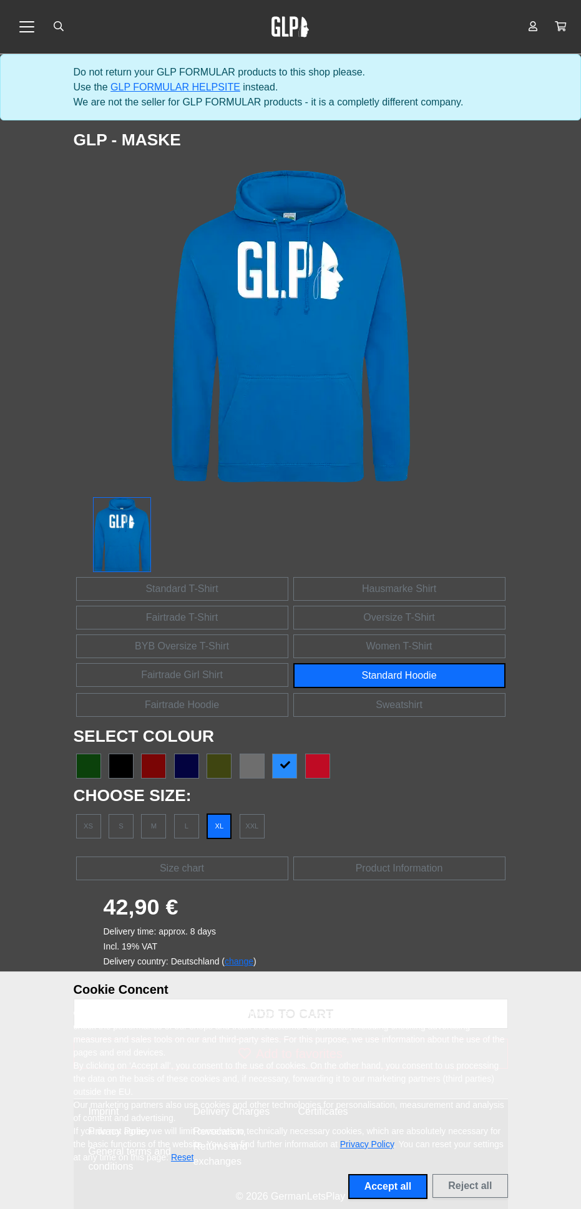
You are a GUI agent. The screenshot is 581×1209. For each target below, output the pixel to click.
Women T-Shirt (399, 646)
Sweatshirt (399, 704)
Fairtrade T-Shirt (182, 617)
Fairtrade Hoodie (182, 704)
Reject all (470, 1185)
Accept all (388, 1186)
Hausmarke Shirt (399, 588)
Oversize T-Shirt (398, 617)
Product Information (399, 868)
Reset (182, 1157)
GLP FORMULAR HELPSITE (175, 87)
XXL (251, 826)
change (239, 961)
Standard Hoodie (398, 675)
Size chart (182, 868)
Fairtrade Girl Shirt (182, 674)
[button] (560, 27)
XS (88, 826)
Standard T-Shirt (181, 588)
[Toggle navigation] (27, 27)
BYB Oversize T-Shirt (182, 646)
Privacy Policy (367, 1144)
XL (219, 826)
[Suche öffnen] (58, 27)
